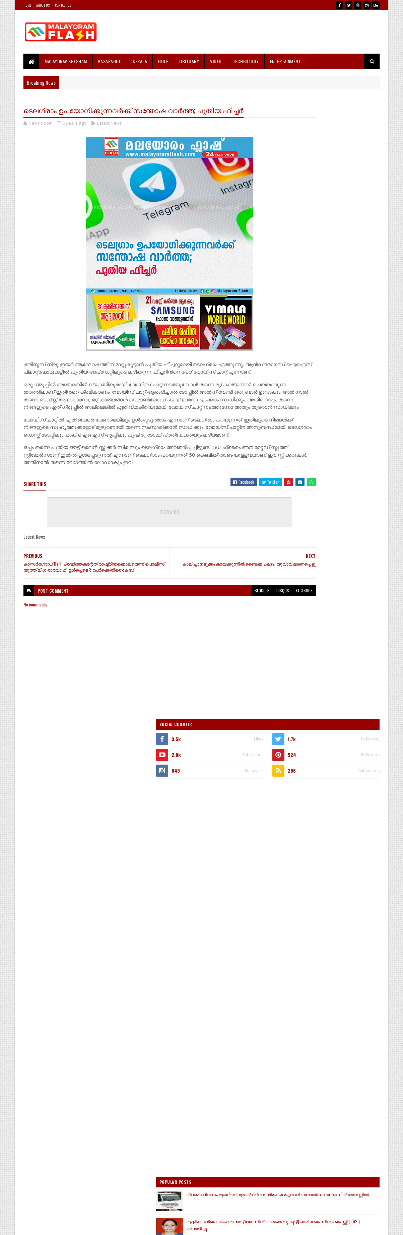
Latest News (109, 135)
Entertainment (285, 61)
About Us (43, 5)
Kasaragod (110, 61)
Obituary (189, 61)
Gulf (163, 61)
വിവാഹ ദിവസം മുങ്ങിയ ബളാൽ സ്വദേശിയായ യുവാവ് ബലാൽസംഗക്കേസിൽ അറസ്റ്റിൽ (337, 586)
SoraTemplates (55, 1226)
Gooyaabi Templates (111, 1226)
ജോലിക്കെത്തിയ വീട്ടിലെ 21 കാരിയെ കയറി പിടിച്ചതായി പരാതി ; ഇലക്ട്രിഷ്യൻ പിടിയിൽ (339, 677)
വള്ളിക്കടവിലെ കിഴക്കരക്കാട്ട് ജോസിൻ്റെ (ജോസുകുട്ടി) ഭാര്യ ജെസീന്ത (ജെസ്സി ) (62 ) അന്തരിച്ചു (337, 614)
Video (216, 61)
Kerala (140, 61)
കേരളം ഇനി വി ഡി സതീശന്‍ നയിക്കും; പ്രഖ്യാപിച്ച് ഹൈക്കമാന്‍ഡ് (332, 705)
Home (27, 5)
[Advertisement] (258, 32)
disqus (227, 632)
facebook (249, 632)
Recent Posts (299, 818)
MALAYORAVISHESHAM (66, 61)
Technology (246, 61)
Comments (353, 818)
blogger (206, 632)
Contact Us (63, 5)
